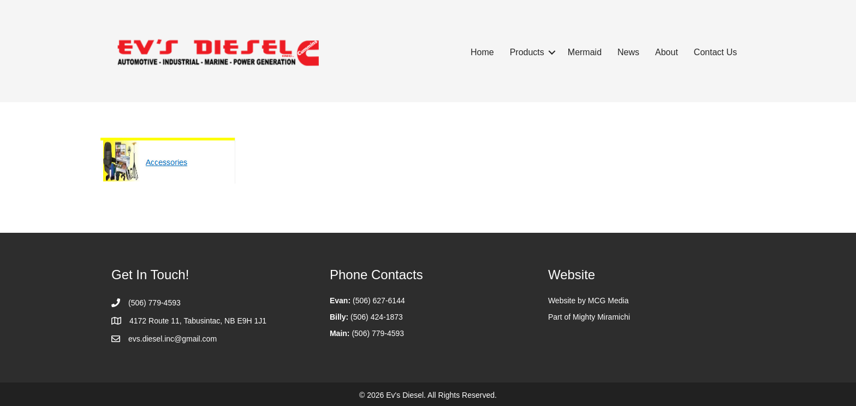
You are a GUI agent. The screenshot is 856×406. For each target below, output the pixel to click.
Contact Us (715, 52)
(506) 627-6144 (379, 300)
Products (527, 52)
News (628, 52)
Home (482, 52)
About (666, 52)
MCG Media (608, 300)
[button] (552, 52)
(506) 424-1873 (376, 317)
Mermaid (585, 52)
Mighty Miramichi (601, 317)
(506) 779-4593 (378, 333)
